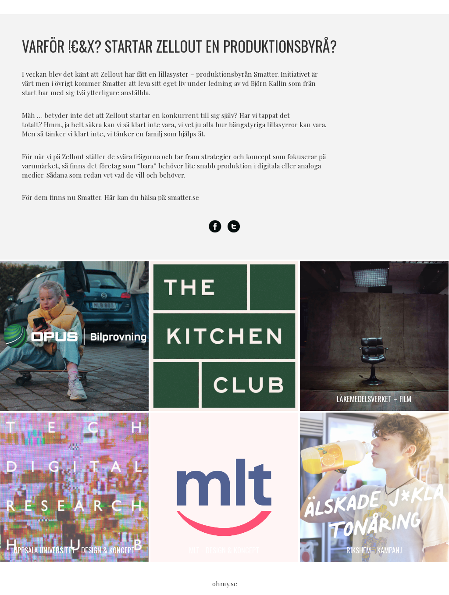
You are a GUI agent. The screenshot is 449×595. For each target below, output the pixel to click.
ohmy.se (224, 583)
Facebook (215, 226)
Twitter (233, 226)
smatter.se (183, 197)
